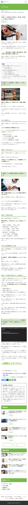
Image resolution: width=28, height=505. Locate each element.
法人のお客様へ (18, 496)
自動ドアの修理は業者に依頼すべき (10, 70)
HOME (2, 496)
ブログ (4, 485)
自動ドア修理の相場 (8, 71)
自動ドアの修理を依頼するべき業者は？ (12, 74)
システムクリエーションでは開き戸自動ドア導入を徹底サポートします (14, 77)
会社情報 (11, 498)
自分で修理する (8, 67)
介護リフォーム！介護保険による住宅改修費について (15, 377)
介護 (3, 487)
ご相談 (16, 498)
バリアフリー (5, 484)
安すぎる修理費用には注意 (10, 73)
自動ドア (4, 21)
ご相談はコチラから (11, 363)
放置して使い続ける (8, 68)
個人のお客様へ (9, 496)
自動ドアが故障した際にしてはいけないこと (12, 65)
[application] (14, 334)
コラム (24, 496)
